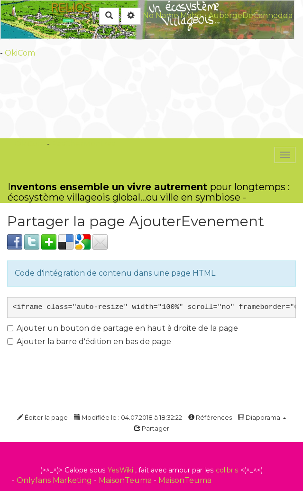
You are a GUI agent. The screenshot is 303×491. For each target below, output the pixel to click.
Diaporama (262, 417)
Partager (151, 428)
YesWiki (120, 470)
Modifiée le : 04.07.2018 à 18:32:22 (128, 417)
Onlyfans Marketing (55, 480)
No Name (160, 15)
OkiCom (20, 53)
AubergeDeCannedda (250, 15)
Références (210, 417)
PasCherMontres (83, 143)
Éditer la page (42, 417)
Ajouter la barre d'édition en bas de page (89, 341)
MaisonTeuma (126, 480)
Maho (191, 15)
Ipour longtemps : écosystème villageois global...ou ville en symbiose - (149, 192)
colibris (227, 470)
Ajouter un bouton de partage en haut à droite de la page (122, 328)
